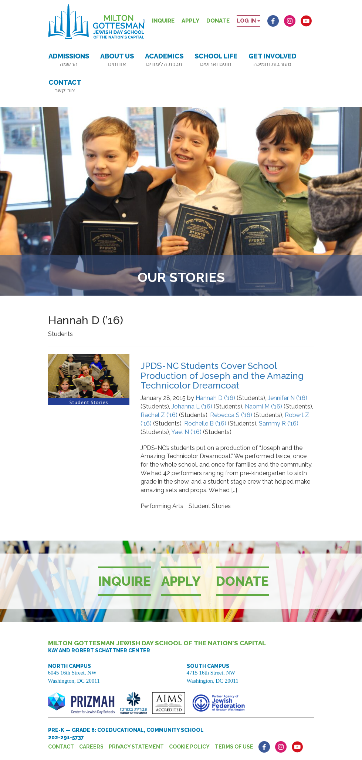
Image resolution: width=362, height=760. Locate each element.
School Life (215, 59)
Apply (190, 20)
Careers (91, 747)
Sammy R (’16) (278, 423)
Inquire (163, 20)
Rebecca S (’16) (231, 414)
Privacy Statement (136, 747)
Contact (64, 86)
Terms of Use (234, 747)
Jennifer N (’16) (287, 397)
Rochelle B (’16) (205, 423)
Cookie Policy (189, 747)
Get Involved (272, 59)
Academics (164, 59)
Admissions (68, 59)
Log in (248, 20)
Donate (218, 20)
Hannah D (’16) (215, 397)
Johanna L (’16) (192, 406)
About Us (117, 59)
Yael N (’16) (186, 432)
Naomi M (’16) (263, 406)
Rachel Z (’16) (159, 414)
